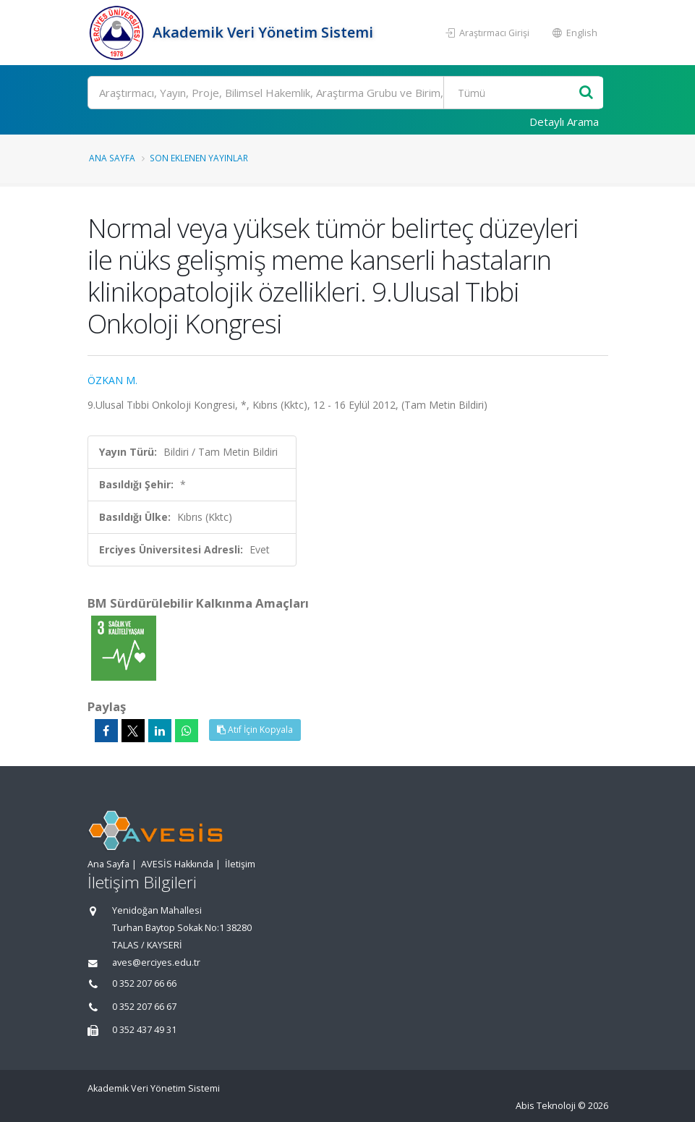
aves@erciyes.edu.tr (156, 962)
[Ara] (345, 92)
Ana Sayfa (112, 157)
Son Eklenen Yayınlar (199, 157)
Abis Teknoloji (546, 1106)
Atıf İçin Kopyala (255, 729)
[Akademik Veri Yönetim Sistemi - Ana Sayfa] (118, 32)
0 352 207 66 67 (144, 1006)
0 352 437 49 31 (144, 1030)
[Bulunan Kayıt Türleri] (512, 92)
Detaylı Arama (564, 121)
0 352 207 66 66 (144, 983)
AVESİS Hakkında (177, 864)
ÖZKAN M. (112, 380)
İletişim (240, 864)
